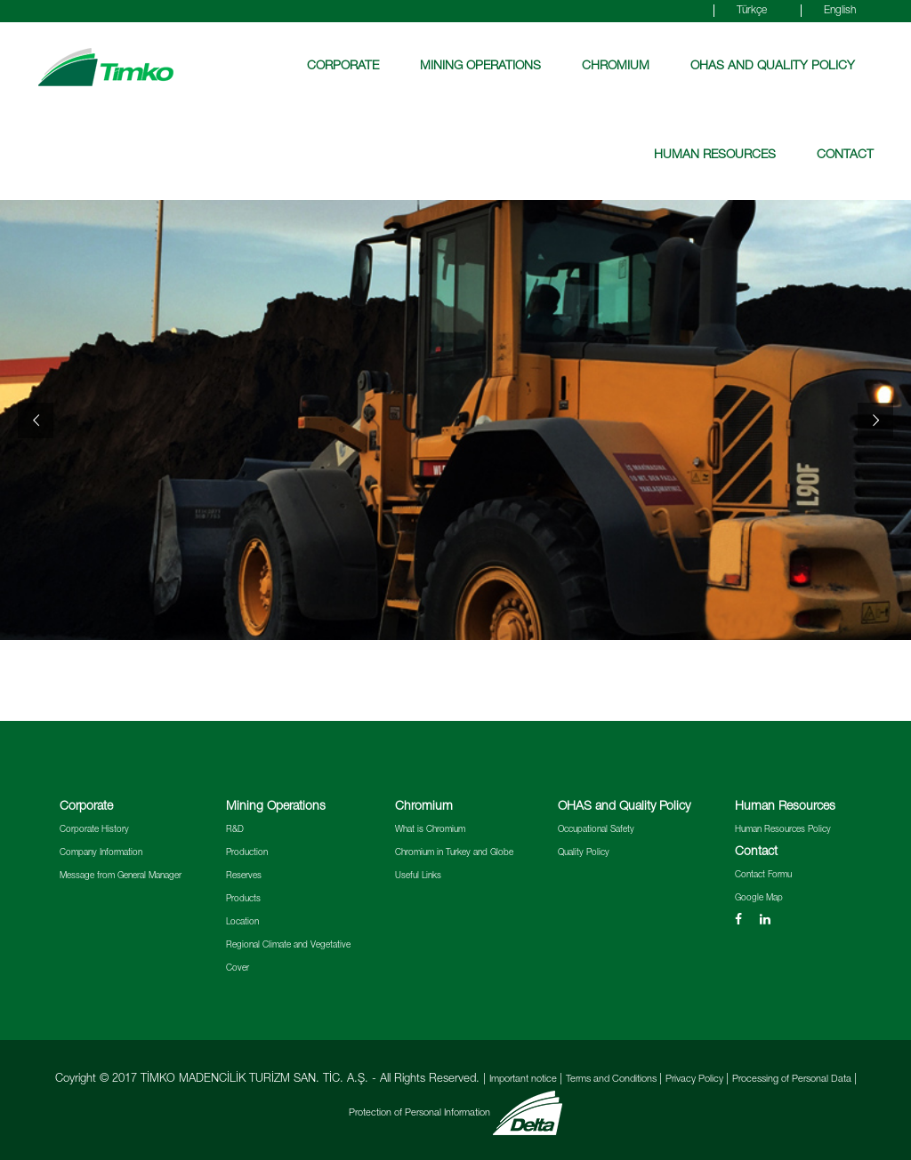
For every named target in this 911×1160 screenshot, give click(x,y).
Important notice (524, 1079)
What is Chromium (430, 830)
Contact (845, 155)
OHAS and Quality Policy (772, 66)
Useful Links (418, 876)
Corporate (343, 66)
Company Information (101, 853)
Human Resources (715, 155)
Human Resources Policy (783, 830)
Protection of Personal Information (421, 1113)
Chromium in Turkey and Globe (454, 853)
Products (243, 899)
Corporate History (94, 830)
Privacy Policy (695, 1079)
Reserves (244, 876)
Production (247, 853)
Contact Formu (763, 875)
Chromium (615, 66)
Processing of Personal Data (793, 1079)
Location (242, 922)
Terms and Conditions (612, 1079)
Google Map (759, 898)
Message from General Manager (120, 876)
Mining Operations (480, 66)
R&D (235, 830)
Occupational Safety (596, 830)
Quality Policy (583, 853)
